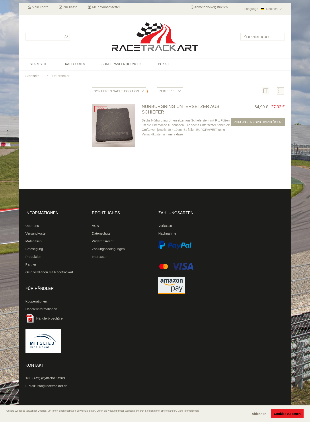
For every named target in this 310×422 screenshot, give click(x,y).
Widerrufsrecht (103, 241)
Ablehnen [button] (259, 414)
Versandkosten (36, 233)
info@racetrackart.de (52, 386)
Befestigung (34, 249)
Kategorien (75, 64)
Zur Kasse (70, 7)
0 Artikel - (258, 37)
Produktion (33, 256)
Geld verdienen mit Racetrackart (49, 272)
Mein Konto (40, 7)
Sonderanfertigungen (121, 64)
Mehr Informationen (188, 410)
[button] (6, 416)
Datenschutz (101, 233)
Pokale (164, 64)
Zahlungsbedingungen (108, 249)
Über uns (32, 225)
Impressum (100, 256)
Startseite (32, 76)
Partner (30, 264)
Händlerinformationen (41, 309)
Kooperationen (36, 301)
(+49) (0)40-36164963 (48, 378)
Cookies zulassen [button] (287, 414)
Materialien (33, 241)
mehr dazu (175, 134)
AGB (95, 225)
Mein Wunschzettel (106, 7)
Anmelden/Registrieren (211, 7)
